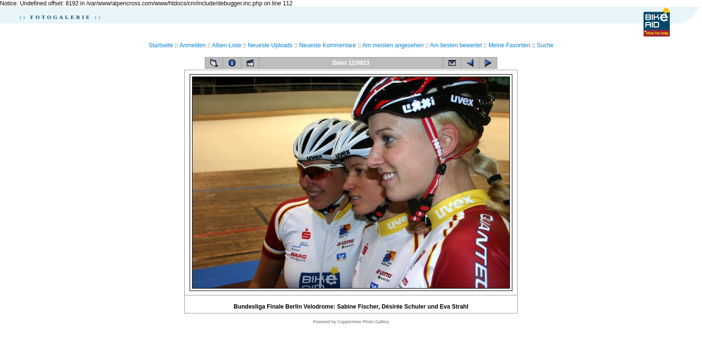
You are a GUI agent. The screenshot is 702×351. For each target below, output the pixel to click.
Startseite (161, 45)
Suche (545, 45)
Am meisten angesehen (393, 45)
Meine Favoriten (509, 45)
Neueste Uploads (270, 45)
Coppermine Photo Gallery (363, 321)
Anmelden (192, 45)
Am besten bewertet (456, 45)
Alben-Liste (226, 45)
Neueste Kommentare (327, 45)
